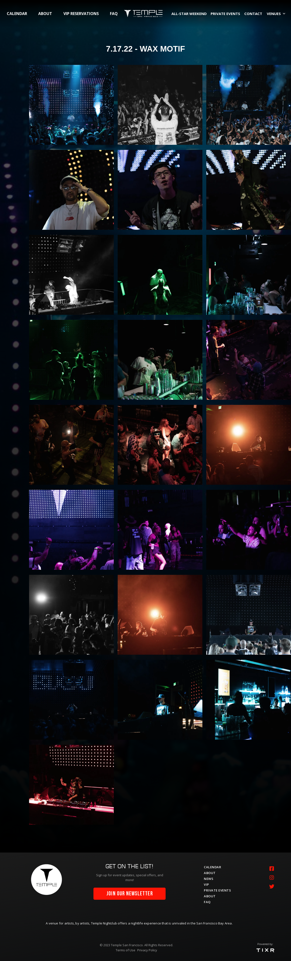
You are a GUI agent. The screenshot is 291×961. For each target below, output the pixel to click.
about (45, 13)
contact (253, 13)
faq (114, 13)
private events (225, 13)
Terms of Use (125, 950)
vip (206, 884)
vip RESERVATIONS (81, 13)
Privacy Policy (147, 950)
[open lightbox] (71, 105)
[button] (277, 13)
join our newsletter (130, 893)
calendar (17, 13)
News (208, 878)
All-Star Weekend (189, 13)
